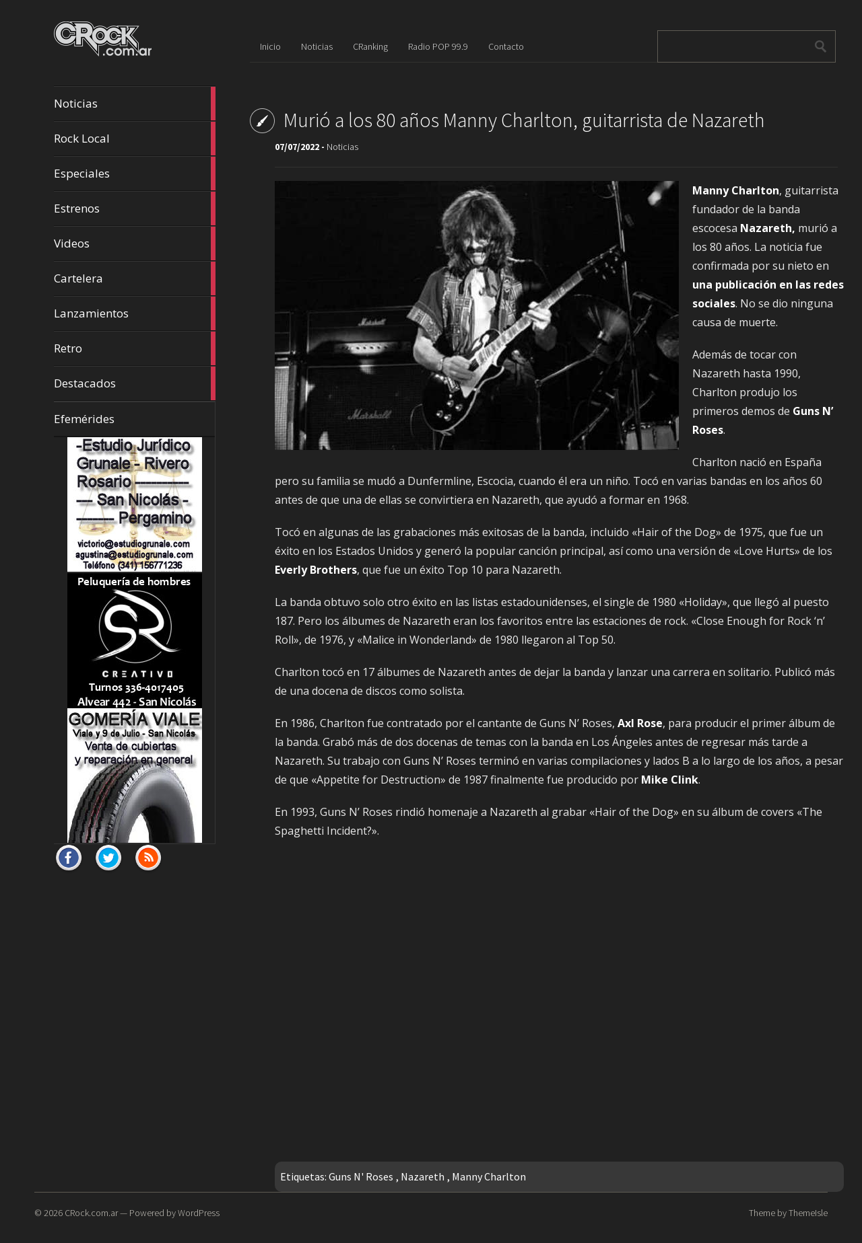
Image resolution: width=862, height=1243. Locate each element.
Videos (135, 243)
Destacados (135, 383)
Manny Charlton (489, 1176)
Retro (135, 348)
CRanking (370, 46)
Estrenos (135, 208)
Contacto (506, 46)
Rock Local (135, 138)
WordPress (199, 1213)
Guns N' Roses (361, 1176)
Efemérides (84, 418)
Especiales (135, 173)
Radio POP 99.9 (438, 46)
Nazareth (422, 1176)
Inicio (270, 46)
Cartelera (135, 278)
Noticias (135, 103)
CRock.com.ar (91, 1213)
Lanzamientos (135, 313)
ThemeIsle (808, 1213)
